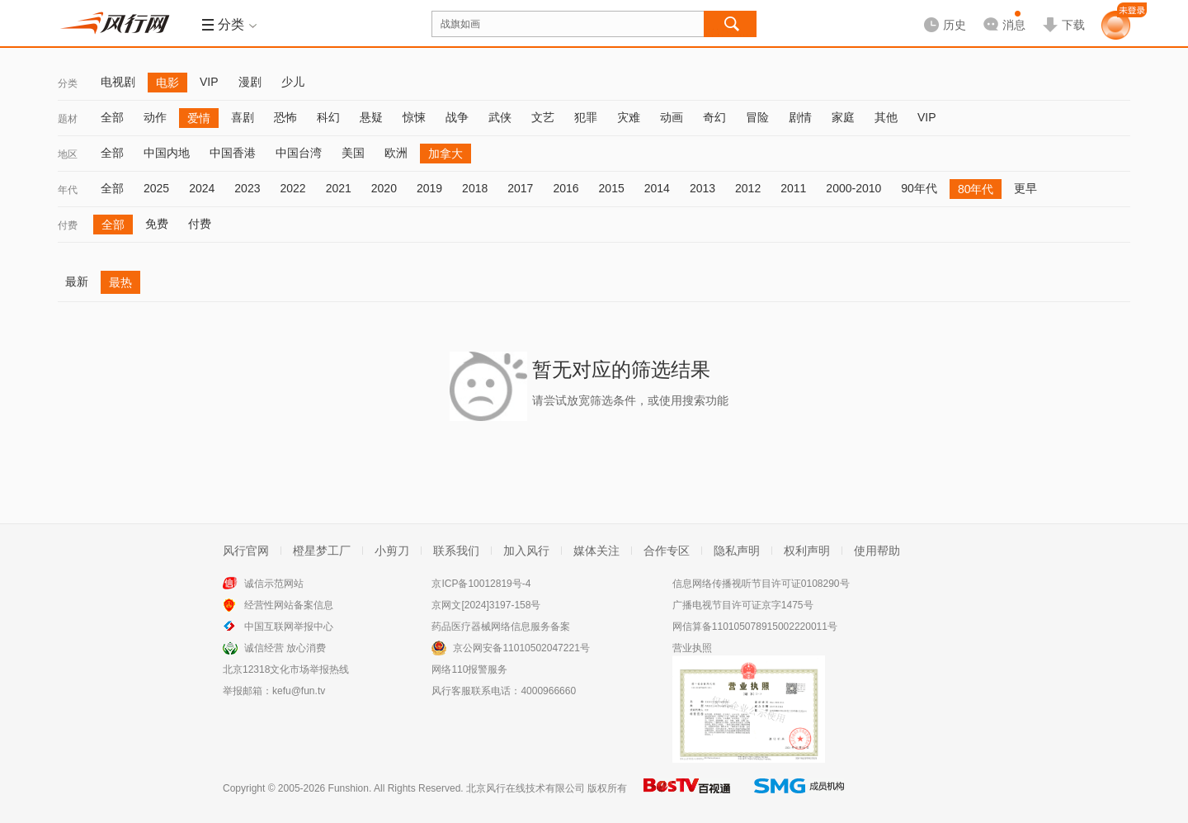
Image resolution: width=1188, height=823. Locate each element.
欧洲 (396, 152)
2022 (292, 188)
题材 (68, 119)
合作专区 (667, 550)
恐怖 (285, 117)
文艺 (542, 117)
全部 (112, 117)
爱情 (198, 118)
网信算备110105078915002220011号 (754, 626)
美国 (353, 152)
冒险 (757, 117)
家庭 (843, 117)
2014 (657, 188)
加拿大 (445, 153)
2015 (612, 188)
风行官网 (246, 550)
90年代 (919, 188)
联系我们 (456, 550)
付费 (68, 225)
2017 (520, 188)
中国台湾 (299, 152)
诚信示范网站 (274, 583)
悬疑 (371, 117)
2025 (156, 188)
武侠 (500, 117)
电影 (167, 82)
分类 (68, 83)
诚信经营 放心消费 (285, 648)
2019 (429, 188)
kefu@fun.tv (298, 691)
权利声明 (807, 550)
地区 (68, 154)
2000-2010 (853, 188)
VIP (209, 81)
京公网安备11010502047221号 (521, 648)
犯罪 (585, 117)
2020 (384, 188)
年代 (68, 190)
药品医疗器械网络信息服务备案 (500, 626)
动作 (155, 117)
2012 (748, 188)
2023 (247, 188)
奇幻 (714, 117)
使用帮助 (877, 550)
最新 (76, 281)
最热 (120, 282)
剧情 (800, 117)
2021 (338, 188)
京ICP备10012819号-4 (480, 583)
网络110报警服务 (469, 669)
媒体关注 (596, 550)
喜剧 (242, 117)
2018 (475, 188)
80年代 (976, 189)
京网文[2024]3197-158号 (485, 605)
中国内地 (167, 152)
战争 (457, 117)
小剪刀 (392, 550)
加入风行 (526, 550)
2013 (702, 188)
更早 (1025, 188)
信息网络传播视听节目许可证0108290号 (761, 583)
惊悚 (414, 117)
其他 (886, 117)
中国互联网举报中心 (288, 626)
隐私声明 (737, 550)
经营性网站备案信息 (288, 605)
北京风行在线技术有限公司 (525, 788)
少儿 (292, 81)
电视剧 (118, 81)
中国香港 (233, 152)
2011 (793, 188)
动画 (671, 117)
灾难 (628, 117)
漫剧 (250, 81)
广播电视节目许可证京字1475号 (742, 605)
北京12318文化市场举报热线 (286, 669)
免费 (156, 223)
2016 (565, 188)
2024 (201, 188)
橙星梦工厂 (322, 550)
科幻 (328, 117)
